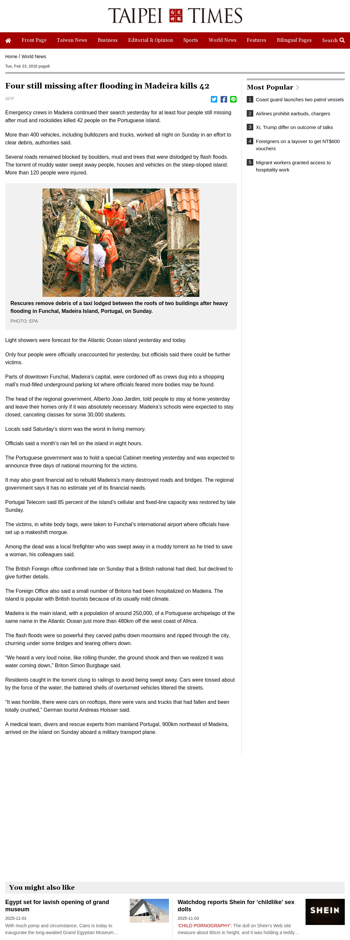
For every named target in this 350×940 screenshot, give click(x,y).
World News (34, 56)
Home (11, 56)
